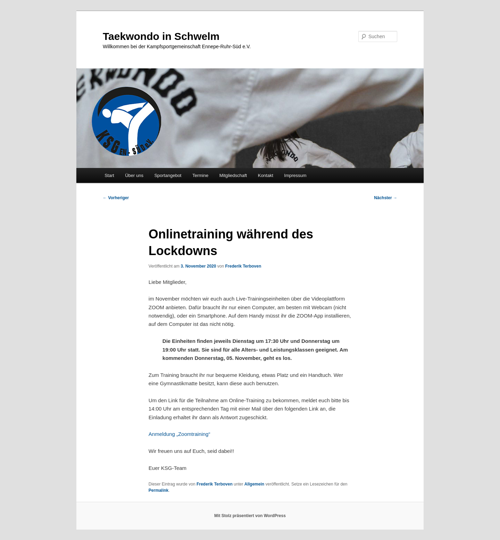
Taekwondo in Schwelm (161, 36)
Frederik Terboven (243, 266)
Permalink (158, 490)
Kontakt (265, 175)
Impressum (295, 175)
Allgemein (254, 484)
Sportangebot (167, 175)
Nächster (385, 197)
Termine (200, 175)
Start (109, 175)
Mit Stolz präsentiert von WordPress (250, 515)
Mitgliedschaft (233, 175)
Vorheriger (116, 197)
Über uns (134, 175)
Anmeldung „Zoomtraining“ (179, 434)
